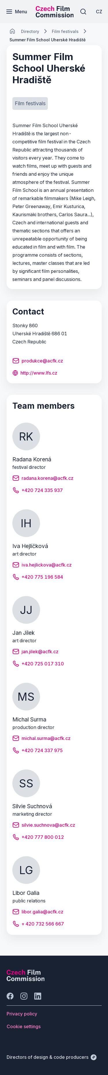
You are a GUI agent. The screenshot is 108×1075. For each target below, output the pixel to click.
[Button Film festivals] (30, 103)
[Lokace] (30, 31)
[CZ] (99, 11)
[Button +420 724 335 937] (37, 491)
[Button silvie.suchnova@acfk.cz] (43, 825)
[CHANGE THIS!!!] (12, 31)
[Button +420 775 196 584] (37, 577)
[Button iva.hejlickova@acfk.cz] (42, 565)
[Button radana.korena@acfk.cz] (42, 479)
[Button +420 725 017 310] (38, 664)
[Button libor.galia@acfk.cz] (37, 912)
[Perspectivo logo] (26, 979)
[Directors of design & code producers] (51, 1057)
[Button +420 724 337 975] (37, 751)
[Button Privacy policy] (22, 1013)
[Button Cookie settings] (24, 1026)
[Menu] (16, 11)
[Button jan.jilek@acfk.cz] (35, 652)
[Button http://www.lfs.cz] (34, 373)
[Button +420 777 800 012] (38, 838)
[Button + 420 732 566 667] (38, 924)
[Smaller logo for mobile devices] (55, 15)
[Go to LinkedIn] (38, 996)
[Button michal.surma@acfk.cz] (41, 739)
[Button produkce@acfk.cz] (37, 361)
